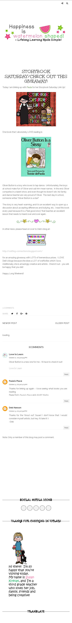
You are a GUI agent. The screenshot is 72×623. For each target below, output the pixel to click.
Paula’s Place (15, 381)
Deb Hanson (15, 407)
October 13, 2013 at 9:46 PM (18, 411)
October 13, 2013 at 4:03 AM (18, 384)
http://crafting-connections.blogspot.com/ (22, 251)
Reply (66, 374)
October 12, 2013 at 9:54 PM (18, 358)
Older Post (62, 323)
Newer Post (9, 323)
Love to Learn (16, 354)
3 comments (8, 308)
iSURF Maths (42, 395)
